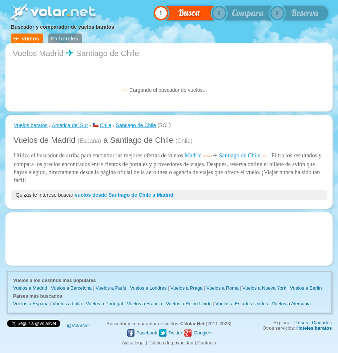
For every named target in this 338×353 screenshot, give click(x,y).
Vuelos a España (31, 303)
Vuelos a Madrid (30, 288)
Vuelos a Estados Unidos (242, 303)
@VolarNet (78, 325)
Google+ (198, 333)
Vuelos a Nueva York (264, 288)
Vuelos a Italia (67, 303)
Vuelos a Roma (222, 288)
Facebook (141, 333)
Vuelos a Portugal (104, 303)
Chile (105, 125)
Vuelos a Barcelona (71, 288)
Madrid (193, 155)
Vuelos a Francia (144, 303)
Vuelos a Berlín (306, 288)
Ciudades (322, 322)
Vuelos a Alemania (291, 303)
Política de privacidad (171, 342)
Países (301, 322)
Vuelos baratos (31, 125)
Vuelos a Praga (186, 288)
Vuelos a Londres (148, 288)
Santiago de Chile (136, 125)
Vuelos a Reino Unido (189, 303)
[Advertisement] (169, 239)
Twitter (170, 333)
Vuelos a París (111, 288)
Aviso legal (133, 342)
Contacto (206, 342)
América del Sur (70, 125)
